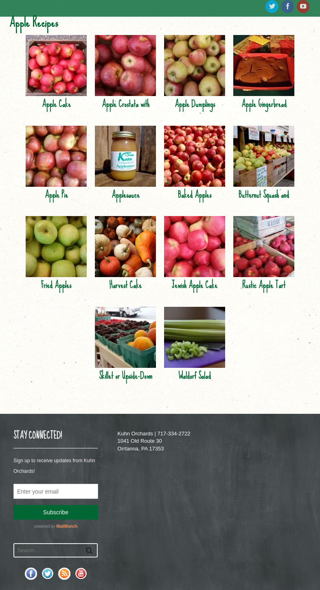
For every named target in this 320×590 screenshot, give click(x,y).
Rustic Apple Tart (263, 285)
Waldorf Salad (194, 376)
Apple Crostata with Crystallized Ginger (125, 112)
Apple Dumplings (195, 104)
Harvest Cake (125, 285)
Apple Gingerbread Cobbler (264, 112)
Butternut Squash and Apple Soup (264, 203)
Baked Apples (194, 195)
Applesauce (126, 195)
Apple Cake (56, 104)
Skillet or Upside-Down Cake (125, 384)
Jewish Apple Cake (194, 285)
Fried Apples (56, 285)
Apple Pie (56, 195)
